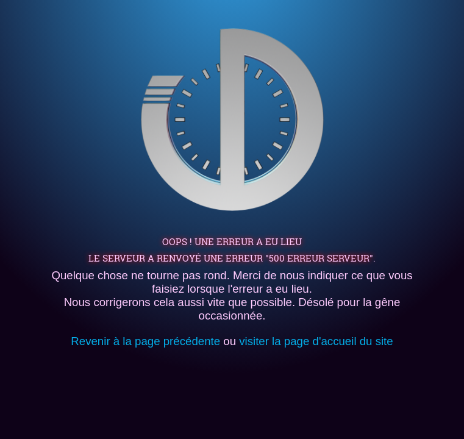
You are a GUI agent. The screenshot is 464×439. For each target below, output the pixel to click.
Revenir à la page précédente (145, 341)
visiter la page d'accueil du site (316, 341)
